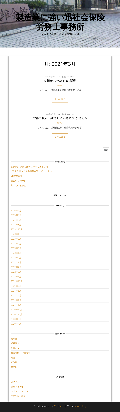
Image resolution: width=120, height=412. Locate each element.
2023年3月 (16, 248)
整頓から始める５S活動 (60, 80)
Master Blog (80, 406)
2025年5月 (16, 215)
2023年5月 (16, 238)
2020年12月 (16, 309)
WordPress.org (18, 395)
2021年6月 (16, 290)
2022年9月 (16, 257)
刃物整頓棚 (16, 175)
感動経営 (15, 343)
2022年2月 (16, 271)
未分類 (14, 362)
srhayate (70, 77)
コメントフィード (19, 391)
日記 (13, 357)
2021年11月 (16, 281)
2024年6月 (16, 219)
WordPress (59, 406)
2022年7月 (16, 262)
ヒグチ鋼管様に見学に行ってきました (29, 166)
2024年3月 (16, 224)
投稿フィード (17, 386)
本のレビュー (17, 366)
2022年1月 (16, 276)
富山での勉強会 (18, 185)
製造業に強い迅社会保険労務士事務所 (60, 21)
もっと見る (60, 99)
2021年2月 (16, 300)
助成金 (14, 338)
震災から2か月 (18, 180)
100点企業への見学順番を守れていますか (31, 171)
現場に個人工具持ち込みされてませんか (60, 118)
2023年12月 (16, 229)
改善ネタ (59, 86)
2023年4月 (16, 243)
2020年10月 (16, 314)
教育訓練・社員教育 (20, 352)
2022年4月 (16, 267)
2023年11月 (16, 233)
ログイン (15, 381)
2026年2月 (16, 210)
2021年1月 (16, 304)
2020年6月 (16, 319)
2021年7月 (16, 285)
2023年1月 (16, 252)
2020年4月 (16, 323)
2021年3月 (16, 295)
